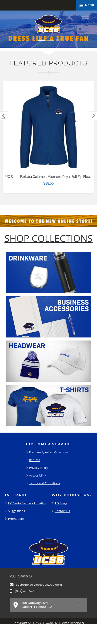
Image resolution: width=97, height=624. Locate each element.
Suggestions (16, 511)
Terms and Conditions (44, 483)
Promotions (16, 518)
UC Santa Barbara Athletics (27, 503)
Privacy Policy (38, 468)
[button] (86, 5)
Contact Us (62, 511)
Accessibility (37, 475)
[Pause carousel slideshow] (57, 40)
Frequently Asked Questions (49, 452)
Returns (34, 460)
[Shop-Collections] (48, 238)
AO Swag (61, 503)
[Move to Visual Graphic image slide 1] (41, 40)
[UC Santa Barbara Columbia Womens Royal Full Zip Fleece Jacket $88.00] (48, 127)
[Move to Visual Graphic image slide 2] (50, 40)
